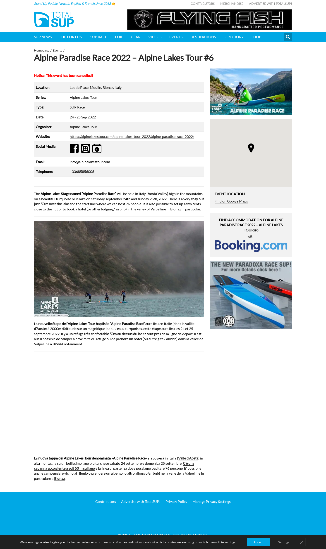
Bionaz (58, 344)
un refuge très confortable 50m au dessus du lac (105, 334)
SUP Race (98, 37)
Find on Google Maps (231, 201)
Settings (284, 542)
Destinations (203, 37)
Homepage (41, 50)
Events (175, 37)
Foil (119, 37)
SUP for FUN (71, 37)
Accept (258, 542)
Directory (234, 37)
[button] (251, 148)
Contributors (203, 3)
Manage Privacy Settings (211, 501)
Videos (154, 37)
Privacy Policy (176, 501)
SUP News (43, 37)
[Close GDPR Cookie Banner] (302, 542)
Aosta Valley (157, 193)
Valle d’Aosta (188, 458)
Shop (256, 37)
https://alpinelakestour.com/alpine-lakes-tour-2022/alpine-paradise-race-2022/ (132, 136)
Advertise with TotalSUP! (270, 3)
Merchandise (231, 3)
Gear (135, 37)
